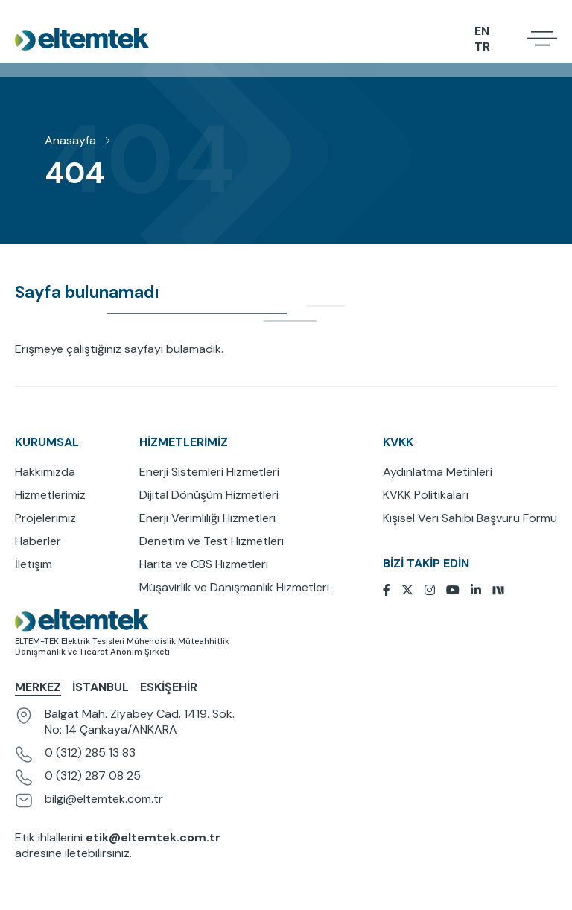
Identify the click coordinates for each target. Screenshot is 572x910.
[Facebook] (392, 590)
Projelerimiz (45, 518)
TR (482, 46)
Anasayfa (70, 140)
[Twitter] (413, 590)
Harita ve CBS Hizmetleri (203, 564)
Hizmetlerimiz (50, 495)
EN (481, 30)
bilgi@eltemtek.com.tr (104, 798)
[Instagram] (435, 590)
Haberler (38, 541)
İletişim (33, 564)
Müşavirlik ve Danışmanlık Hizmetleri (234, 587)
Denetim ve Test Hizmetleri (211, 541)
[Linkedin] (481, 590)
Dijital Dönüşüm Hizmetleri (209, 495)
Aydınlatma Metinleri (437, 472)
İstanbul (100, 687)
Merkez (38, 687)
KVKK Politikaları (425, 495)
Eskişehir (168, 687)
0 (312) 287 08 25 (93, 775)
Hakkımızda (45, 472)
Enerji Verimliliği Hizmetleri (207, 518)
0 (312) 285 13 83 (90, 752)
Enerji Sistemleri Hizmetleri (209, 472)
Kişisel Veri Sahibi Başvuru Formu (470, 518)
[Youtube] (458, 590)
